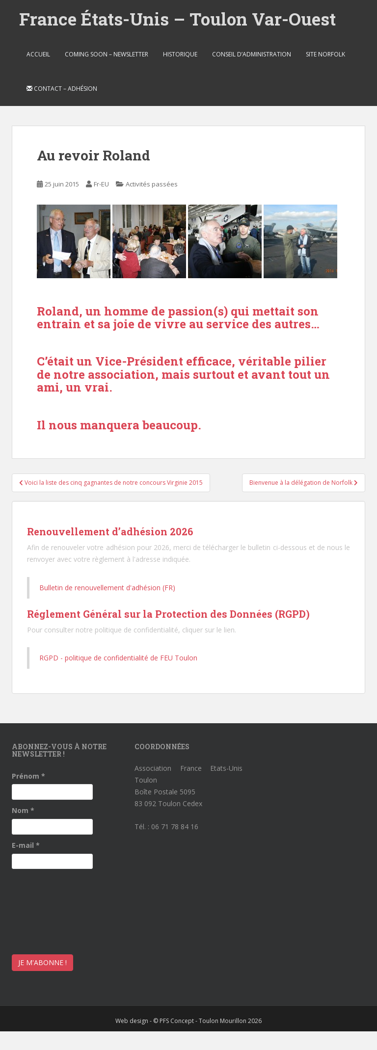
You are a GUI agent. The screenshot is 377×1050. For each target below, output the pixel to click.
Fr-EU (101, 184)
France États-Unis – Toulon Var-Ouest (177, 18)
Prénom (28, 776)
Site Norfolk (325, 54)
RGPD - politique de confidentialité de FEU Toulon (118, 657)
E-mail (26, 845)
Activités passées (152, 184)
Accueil (38, 54)
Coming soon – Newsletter (106, 54)
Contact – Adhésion (62, 88)
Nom (23, 810)
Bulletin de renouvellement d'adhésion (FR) (107, 587)
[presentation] (52, 909)
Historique (180, 54)
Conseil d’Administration (251, 54)
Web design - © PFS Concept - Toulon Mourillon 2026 (188, 1021)
